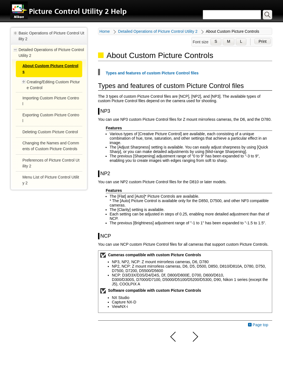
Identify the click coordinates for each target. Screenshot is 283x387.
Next (194, 337)
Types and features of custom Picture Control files (152, 73)
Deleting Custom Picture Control (50, 132)
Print (263, 41)
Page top (260, 325)
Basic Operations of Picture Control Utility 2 (51, 36)
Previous (173, 337)
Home (104, 31)
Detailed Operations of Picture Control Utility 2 (51, 52)
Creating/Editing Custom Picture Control (53, 85)
